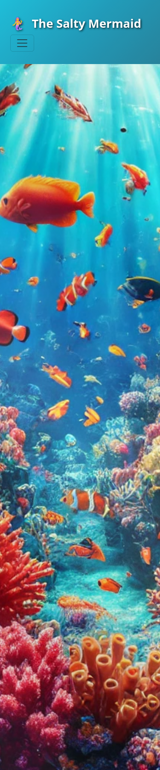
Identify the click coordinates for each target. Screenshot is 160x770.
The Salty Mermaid (75, 23)
